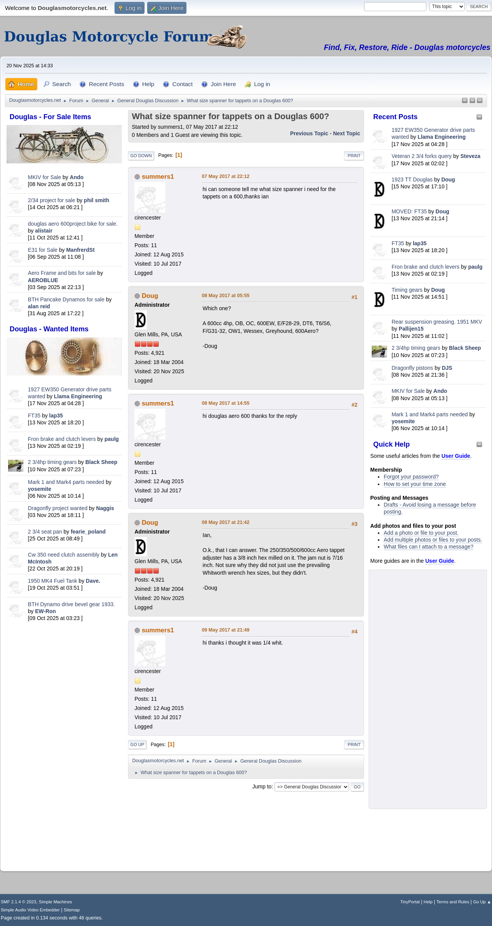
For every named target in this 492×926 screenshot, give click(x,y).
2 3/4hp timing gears (52, 462)
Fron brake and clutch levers (62, 439)
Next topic (346, 133)
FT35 (34, 415)
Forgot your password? (411, 477)
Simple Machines (55, 901)
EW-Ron (45, 611)
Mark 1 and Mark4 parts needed (66, 482)
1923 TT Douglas (412, 179)
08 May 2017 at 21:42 (225, 522)
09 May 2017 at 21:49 (225, 630)
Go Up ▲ (482, 901)
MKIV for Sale (44, 177)
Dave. (93, 581)
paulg (112, 439)
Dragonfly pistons (412, 368)
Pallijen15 (411, 329)
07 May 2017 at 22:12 (225, 176)
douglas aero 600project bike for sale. (73, 224)
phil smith (96, 200)
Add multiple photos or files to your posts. (433, 540)
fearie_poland (88, 532)
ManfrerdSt (80, 250)
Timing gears (408, 290)
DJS (447, 368)
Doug (448, 179)
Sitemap (72, 910)
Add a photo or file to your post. (421, 533)
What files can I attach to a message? (428, 547)
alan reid (39, 306)
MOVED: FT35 (409, 211)
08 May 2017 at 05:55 (225, 295)
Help (428, 901)
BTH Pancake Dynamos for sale (66, 299)
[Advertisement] (64, 744)
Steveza (470, 156)
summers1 (158, 176)
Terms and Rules (453, 901)
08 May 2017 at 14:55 (225, 403)
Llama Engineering (78, 396)
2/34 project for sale (51, 200)
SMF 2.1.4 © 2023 (18, 901)
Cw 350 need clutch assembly (64, 555)
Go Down (141, 155)
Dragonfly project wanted (58, 508)
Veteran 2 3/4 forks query (422, 156)
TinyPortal (410, 901)
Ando (77, 177)
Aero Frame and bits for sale (62, 273)
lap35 (56, 415)
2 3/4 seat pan (45, 532)
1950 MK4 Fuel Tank (52, 581)
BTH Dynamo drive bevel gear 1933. (71, 604)
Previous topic (309, 133)
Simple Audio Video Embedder (30, 910)
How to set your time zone (415, 484)
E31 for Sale (43, 250)
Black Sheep (101, 462)
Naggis (105, 508)
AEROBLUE (43, 280)
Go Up (137, 744)
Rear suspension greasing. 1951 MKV (437, 322)
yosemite (40, 489)
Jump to (262, 786)
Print (354, 155)
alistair (43, 231)
